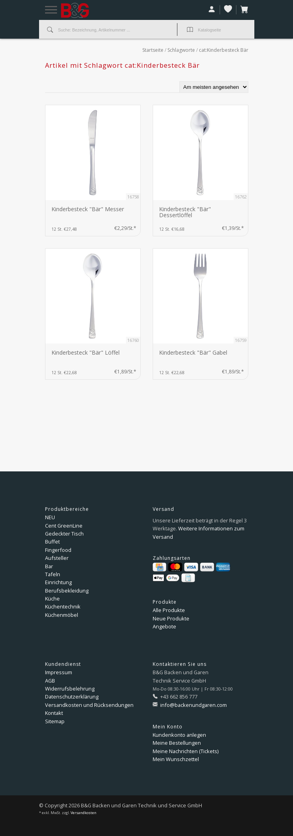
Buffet (52, 541)
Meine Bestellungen (177, 742)
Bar (49, 566)
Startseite (152, 50)
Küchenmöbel (61, 614)
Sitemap (55, 721)
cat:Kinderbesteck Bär (223, 50)
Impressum (58, 672)
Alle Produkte (169, 610)
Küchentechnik (63, 606)
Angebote (164, 626)
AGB (50, 680)
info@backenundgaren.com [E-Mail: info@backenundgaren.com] (193, 704)
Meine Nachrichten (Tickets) (185, 751)
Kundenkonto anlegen (179, 734)
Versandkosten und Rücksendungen (89, 704)
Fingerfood (58, 549)
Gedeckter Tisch (64, 533)
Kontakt (54, 712)
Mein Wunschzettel (176, 759)
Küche (52, 598)
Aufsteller (57, 557)
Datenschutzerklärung (71, 696)
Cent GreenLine (64, 525)
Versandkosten (83, 812)
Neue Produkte (171, 618)
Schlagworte (181, 50)
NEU (50, 517)
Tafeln (52, 574)
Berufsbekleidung (66, 590)
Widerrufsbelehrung (69, 688)
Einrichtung (58, 582)
